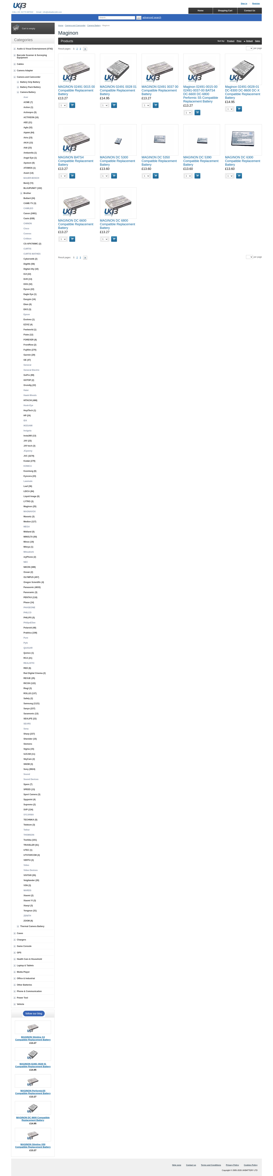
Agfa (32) (28, 127)
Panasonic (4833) (32, 587)
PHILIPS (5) (29, 617)
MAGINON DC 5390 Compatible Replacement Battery (201, 161)
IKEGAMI (28, 425)
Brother (27, 193)
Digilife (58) (29, 264)
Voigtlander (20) (31, 880)
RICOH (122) (30, 683)
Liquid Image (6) (32, 496)
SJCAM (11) (29, 754)
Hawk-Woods (30, 395)
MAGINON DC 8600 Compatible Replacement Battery (33, 1118)
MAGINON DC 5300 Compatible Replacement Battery (117, 161)
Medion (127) (30, 521)
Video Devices (31, 870)
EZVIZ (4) (28, 324)
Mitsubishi (29, 552)
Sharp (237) (29, 734)
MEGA (27, 526)
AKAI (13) (28, 142)
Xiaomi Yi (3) (30, 900)
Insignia (27, 430)
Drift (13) (28, 279)
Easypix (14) (30, 299)
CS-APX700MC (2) (32, 244)
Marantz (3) (29, 516)
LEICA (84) (29, 491)
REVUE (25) (29, 678)
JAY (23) (28, 441)
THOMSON (29, 835)
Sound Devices (31, 779)
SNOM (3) (28, 764)
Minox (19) (29, 542)
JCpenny (28, 451)
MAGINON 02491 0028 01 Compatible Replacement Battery (118, 90)
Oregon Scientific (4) (34, 582)
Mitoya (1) (28, 547)
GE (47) (27, 360)
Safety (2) (28, 698)
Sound (27, 774)
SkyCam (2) (29, 759)
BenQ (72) (28, 183)
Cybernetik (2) (30, 259)
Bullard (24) (29, 198)
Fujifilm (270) (30, 350)
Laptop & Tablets (25, 965)
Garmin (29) (29, 355)
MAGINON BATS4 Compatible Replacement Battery (75, 161)
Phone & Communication (29, 991)
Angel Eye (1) (30, 158)
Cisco (26, 228)
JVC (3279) (29, 456)
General (27, 365)
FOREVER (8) (30, 340)
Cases (20, 933)
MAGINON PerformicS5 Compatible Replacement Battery (33, 1092)
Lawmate (28, 481)
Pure (26, 638)
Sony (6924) (29, 769)
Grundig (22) (30, 385)
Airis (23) (28, 137)
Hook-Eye (28, 405)
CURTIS (27, 249)
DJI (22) (27, 274)
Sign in (244, 3)
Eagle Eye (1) (30, 294)
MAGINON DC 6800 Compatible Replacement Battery (117, 224)
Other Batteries (24, 985)
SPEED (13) (29, 789)
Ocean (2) (28, 572)
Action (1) (28, 107)
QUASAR (28, 648)
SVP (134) (28, 809)
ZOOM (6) (28, 921)
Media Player (23, 972)
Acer (26, 97)
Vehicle (20, 1004)
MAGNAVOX (30, 511)
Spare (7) (28, 784)
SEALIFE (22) (30, 718)
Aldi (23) (28, 148)
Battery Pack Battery (30, 87)
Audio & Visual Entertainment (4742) (35, 49)
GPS (19, 952)
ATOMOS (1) (30, 168)
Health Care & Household (29, 959)
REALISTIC (29, 663)
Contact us (191, 1165)
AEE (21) (28, 122)
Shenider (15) (30, 739)
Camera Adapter (25, 70)
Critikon (27, 238)
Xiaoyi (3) (28, 905)
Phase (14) (29, 602)
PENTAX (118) (30, 597)
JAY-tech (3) (29, 446)
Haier (26, 390)
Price (239, 41)
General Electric (31, 370)
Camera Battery (94, 25)
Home (60, 25)
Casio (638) (29, 218)
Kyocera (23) (30, 476)
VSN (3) (27, 885)
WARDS (27, 890)
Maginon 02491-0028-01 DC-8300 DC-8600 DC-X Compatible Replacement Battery (242, 92)
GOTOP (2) (29, 380)
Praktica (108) (30, 633)
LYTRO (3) (29, 501)
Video (26, 865)
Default (249, 41)
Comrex (27, 233)
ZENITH (27, 915)
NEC (26, 562)
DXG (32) (28, 284)
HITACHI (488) (30, 400)
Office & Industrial (26, 978)
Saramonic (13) (31, 713)
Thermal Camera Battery (32, 926)
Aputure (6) (29, 163)
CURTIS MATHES (32, 254)
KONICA (28, 466)
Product (231, 41)
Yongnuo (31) (30, 910)
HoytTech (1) (30, 410)
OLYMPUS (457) (31, 577)
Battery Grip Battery (30, 82)
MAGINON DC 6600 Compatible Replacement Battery (75, 224)
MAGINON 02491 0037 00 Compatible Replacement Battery (160, 90)
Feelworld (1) (30, 329)
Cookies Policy (251, 1165)
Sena (26, 729)
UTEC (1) (28, 850)
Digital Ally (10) (31, 269)
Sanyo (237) (29, 708)
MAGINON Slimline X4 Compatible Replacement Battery (33, 1038)
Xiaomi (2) (28, 895)
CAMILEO (28, 208)
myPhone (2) (30, 557)
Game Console (24, 946)
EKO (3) (27, 309)
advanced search (152, 17)
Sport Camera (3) (32, 794)
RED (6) (27, 668)
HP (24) (27, 415)
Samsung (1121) (32, 703)
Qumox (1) (29, 653)
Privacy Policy (232, 1165)
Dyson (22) (29, 289)
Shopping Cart (225, 10)
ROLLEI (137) (30, 693)
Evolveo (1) (29, 319)
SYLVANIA (29, 814)
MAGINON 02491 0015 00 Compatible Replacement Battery (76, 90)
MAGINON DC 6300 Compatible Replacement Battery (242, 161)
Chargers (21, 940)
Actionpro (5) (30, 112)
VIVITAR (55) (30, 875)
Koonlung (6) (30, 471)
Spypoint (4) (30, 799)
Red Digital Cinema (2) (35, 673)
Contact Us (249, 10)
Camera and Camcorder (75, 25)
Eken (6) (28, 304)
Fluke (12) (28, 334)
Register (256, 3)
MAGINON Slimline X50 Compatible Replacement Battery (33, 1145)
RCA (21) (28, 658)
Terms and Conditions (211, 1165)
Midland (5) (29, 532)
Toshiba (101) (30, 840)
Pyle (26, 643)
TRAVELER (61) (31, 845)
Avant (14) (29, 173)
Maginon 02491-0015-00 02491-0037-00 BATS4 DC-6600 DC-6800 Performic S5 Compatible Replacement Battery (200, 94)
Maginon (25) (30, 506)
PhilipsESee (30, 622)
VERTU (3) (29, 860)
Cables (20, 64)
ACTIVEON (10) (31, 117)
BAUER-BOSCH (31, 178)
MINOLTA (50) (30, 537)
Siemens (28, 744)
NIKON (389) (30, 567)
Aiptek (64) (29, 132)
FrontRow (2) (30, 345)
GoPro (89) (29, 375)
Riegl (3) (28, 688)
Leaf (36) (28, 486)
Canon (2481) (30, 213)
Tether (27, 830)
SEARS (27, 723)
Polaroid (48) (30, 628)
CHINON (28, 223)
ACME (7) (28, 102)
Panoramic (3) (30, 592)
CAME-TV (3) (30, 203)
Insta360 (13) (30, 436)
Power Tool (22, 998)
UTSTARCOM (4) (32, 855)
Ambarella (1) (30, 153)
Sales (257, 41)
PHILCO (27, 612)
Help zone (176, 1165)
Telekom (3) (29, 825)
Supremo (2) (30, 804)
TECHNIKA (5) (30, 819)
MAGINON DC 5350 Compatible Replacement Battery (159, 161)
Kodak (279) (29, 461)
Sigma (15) (29, 749)
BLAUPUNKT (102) (33, 188)
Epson (27, 314)
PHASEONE (29, 607)
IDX (25, 420)
